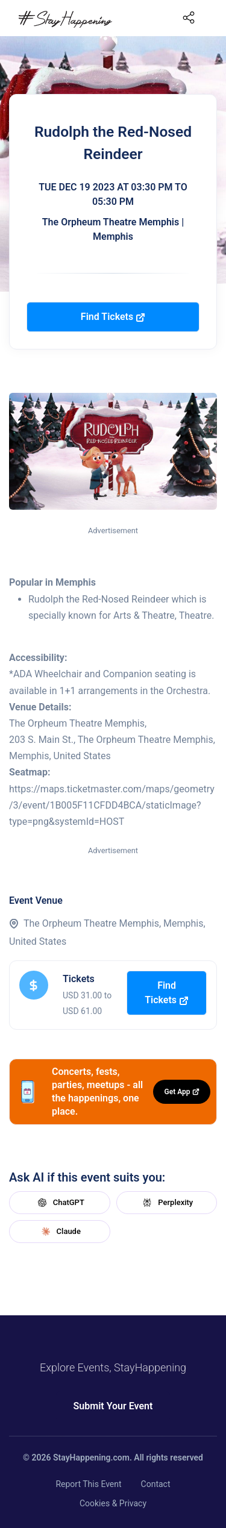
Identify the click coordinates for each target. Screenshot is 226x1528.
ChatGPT (59, 1202)
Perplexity (166, 1202)
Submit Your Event (113, 1406)
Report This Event (88, 1484)
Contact (156, 1484)
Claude (60, 1231)
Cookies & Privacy (113, 1503)
